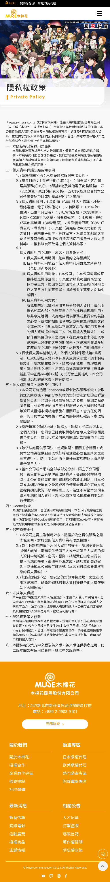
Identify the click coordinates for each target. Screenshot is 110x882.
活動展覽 (17, 834)
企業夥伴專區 (21, 774)
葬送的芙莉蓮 (47, 3)
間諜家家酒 (27, 3)
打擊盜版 (71, 826)
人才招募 (71, 818)
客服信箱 (71, 834)
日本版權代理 (75, 757)
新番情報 (17, 818)
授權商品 (17, 842)
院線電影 (17, 826)
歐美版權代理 (75, 765)
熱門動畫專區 (75, 774)
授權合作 (17, 765)
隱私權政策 (73, 851)
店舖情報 (17, 851)
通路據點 (17, 782)
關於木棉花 (19, 757)
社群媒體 (17, 790)
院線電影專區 (75, 782)
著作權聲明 (73, 842)
